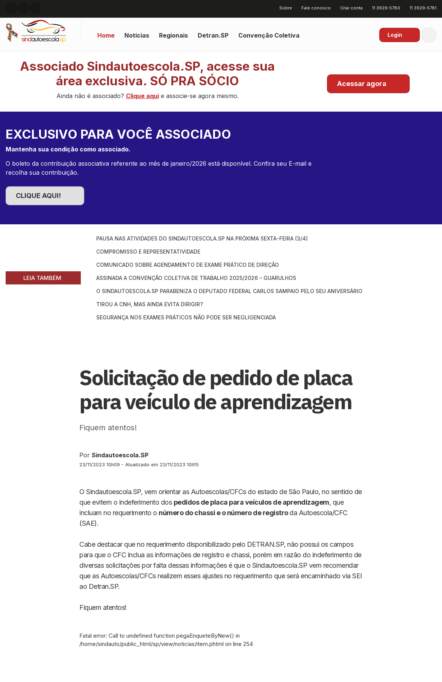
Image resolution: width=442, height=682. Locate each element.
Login (395, 35)
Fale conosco (313, 8)
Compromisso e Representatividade (148, 251)
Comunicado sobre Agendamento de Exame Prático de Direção (187, 265)
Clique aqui (142, 96)
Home (106, 35)
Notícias (136, 35)
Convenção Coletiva (269, 35)
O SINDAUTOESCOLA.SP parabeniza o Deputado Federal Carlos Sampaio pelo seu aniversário (229, 291)
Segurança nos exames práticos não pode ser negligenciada (186, 317)
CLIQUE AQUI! (38, 196)
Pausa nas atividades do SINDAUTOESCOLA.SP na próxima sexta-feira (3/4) (202, 238)
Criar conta (349, 8)
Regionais (173, 35)
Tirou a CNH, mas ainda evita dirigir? (149, 304)
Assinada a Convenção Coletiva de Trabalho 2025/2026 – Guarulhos (196, 278)
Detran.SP (213, 35)
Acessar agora (361, 84)
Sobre (283, 8)
